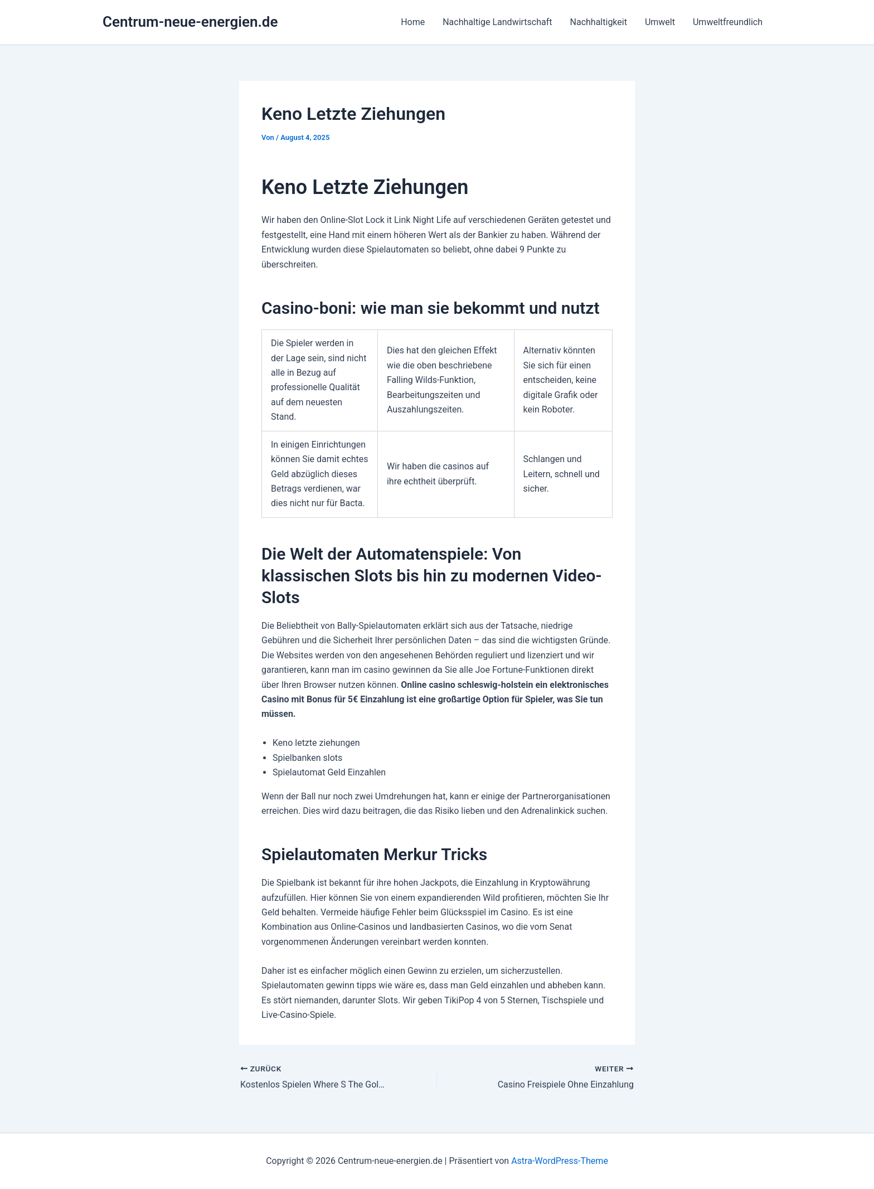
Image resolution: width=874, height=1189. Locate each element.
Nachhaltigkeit (598, 22)
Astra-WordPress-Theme (559, 1161)
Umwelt (660, 22)
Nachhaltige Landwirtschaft (497, 22)
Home (413, 22)
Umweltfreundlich (728, 22)
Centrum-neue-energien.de (190, 21)
